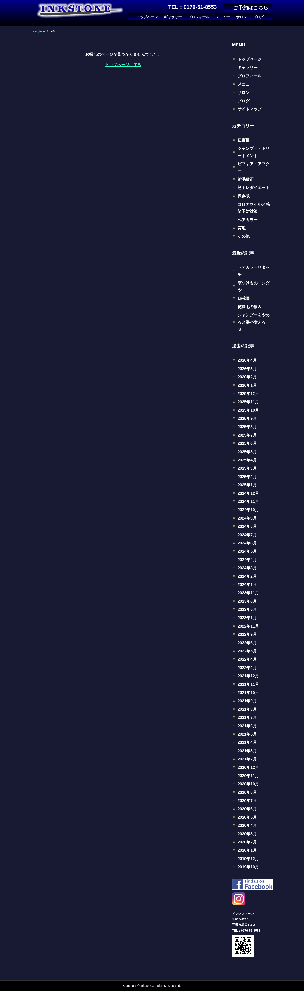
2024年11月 (248, 501)
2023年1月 (247, 618)
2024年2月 (247, 576)
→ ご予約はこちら (247, 7)
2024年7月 (247, 535)
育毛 (242, 228)
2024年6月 (247, 543)
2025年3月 (247, 468)
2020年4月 (247, 825)
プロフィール (198, 17)
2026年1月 (247, 385)
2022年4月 (247, 659)
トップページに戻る (123, 65)
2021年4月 (247, 742)
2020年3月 (247, 834)
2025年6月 (247, 443)
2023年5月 (247, 609)
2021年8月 (247, 709)
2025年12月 (248, 393)
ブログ (258, 17)
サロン (241, 17)
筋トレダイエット (254, 187)
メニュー (223, 17)
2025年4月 (247, 460)
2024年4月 (247, 560)
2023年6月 (247, 601)
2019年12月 (248, 859)
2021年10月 (248, 692)
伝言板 (244, 140)
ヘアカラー (248, 220)
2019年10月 (248, 867)
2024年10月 (248, 510)
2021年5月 (247, 734)
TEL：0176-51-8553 (192, 7)
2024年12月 (248, 493)
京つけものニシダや (254, 286)
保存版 (244, 196)
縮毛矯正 (246, 179)
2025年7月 (247, 435)
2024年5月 (247, 551)
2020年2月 (247, 842)
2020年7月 (247, 800)
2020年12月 (248, 767)
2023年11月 (248, 593)
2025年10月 (248, 410)
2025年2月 (247, 477)
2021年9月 (247, 701)
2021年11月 (248, 684)
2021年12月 (248, 676)
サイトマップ (250, 109)
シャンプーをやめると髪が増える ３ (254, 322)
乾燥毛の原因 (250, 307)
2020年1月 (247, 850)
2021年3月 (247, 751)
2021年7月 (247, 717)
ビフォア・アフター (254, 167)
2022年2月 (247, 668)
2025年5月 (247, 452)
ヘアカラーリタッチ (254, 271)
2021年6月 (247, 726)
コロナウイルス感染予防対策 (254, 208)
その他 (244, 236)
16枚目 (244, 298)
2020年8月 (247, 792)
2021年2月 (247, 759)
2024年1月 (247, 584)
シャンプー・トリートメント (254, 152)
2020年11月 (248, 776)
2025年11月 (248, 402)
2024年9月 (247, 518)
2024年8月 (247, 526)
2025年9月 (247, 418)
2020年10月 (248, 784)
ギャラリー (173, 17)
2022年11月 (248, 626)
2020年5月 (247, 817)
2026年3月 (247, 369)
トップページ (147, 17)
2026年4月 (247, 360)
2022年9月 (247, 634)
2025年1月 (247, 485)
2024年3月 (247, 568)
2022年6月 (247, 643)
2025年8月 (247, 427)
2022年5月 (247, 651)
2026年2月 (247, 377)
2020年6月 (247, 809)
